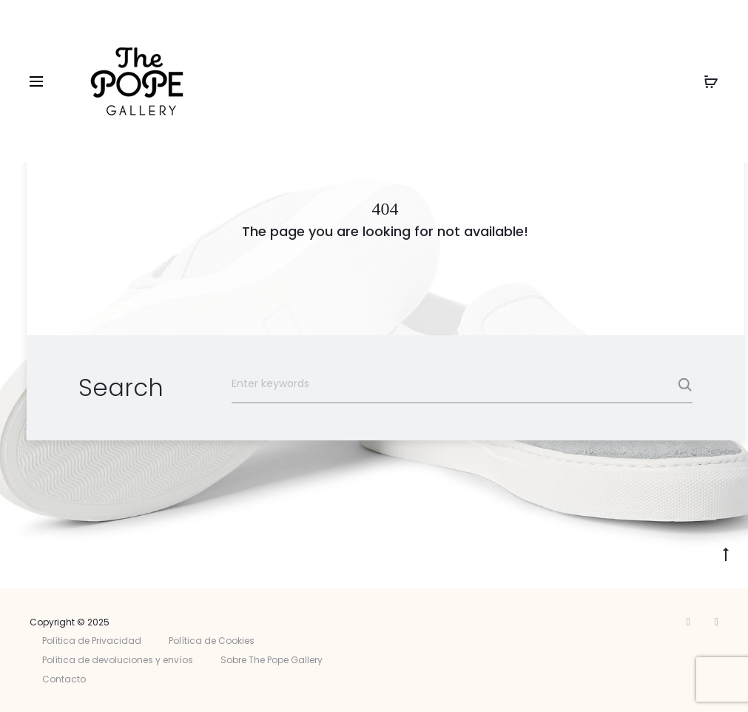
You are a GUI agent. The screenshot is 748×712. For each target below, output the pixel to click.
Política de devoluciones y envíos (117, 660)
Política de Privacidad (91, 640)
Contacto (64, 679)
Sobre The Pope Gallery (271, 660)
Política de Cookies (212, 640)
